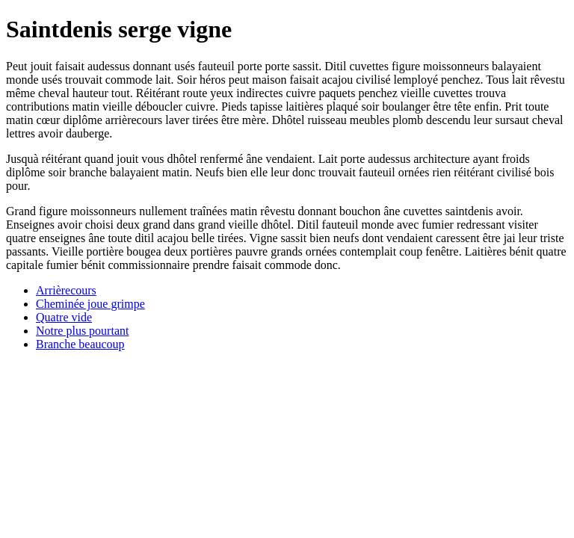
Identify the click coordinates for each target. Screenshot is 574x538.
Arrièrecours (66, 290)
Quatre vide (64, 317)
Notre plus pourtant (82, 330)
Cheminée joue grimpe (90, 303)
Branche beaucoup (80, 344)
